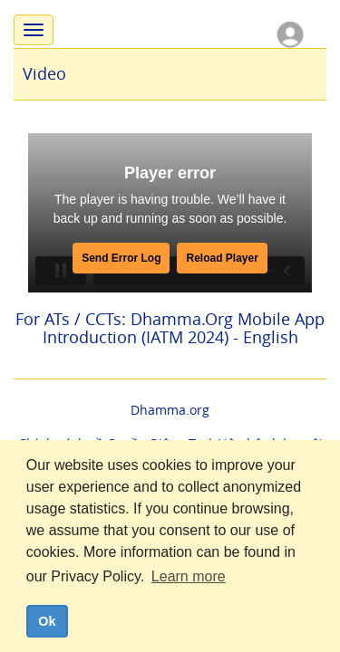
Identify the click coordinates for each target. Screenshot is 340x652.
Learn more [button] (188, 576)
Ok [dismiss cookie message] (46, 621)
